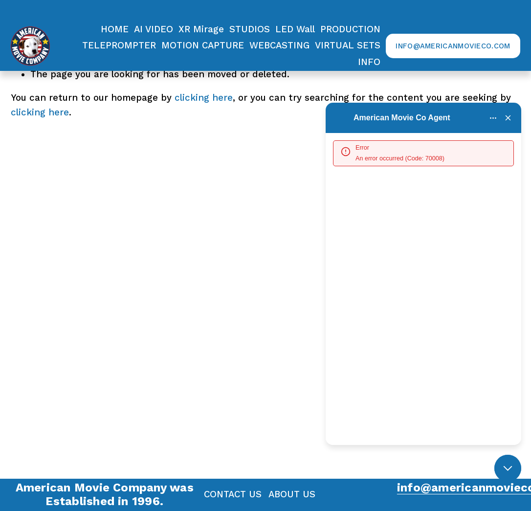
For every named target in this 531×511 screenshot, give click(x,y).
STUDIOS (249, 29)
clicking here (204, 97)
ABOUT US (291, 494)
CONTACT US (233, 494)
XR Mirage (201, 29)
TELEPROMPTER (119, 45)
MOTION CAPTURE (202, 45)
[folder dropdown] (350, 30)
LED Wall (295, 29)
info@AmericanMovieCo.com (453, 46)
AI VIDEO (153, 29)
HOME (115, 29)
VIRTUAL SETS (347, 45)
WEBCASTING (279, 45)
